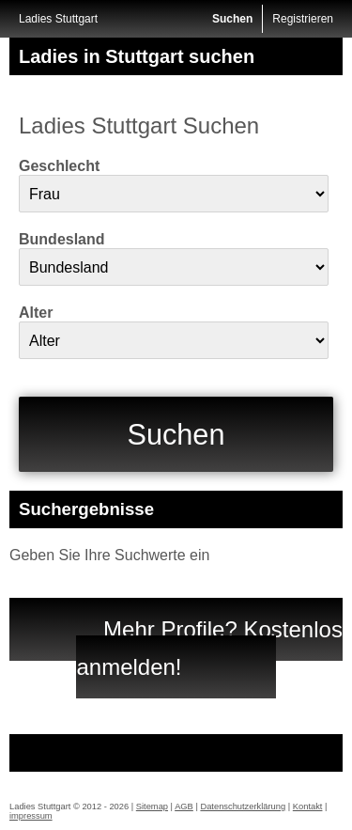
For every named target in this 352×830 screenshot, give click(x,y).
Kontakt (308, 806)
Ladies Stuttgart (58, 18)
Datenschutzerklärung (242, 806)
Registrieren (302, 18)
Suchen (232, 18)
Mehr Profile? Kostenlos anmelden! (209, 648)
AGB (184, 806)
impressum (31, 816)
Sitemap (152, 806)
